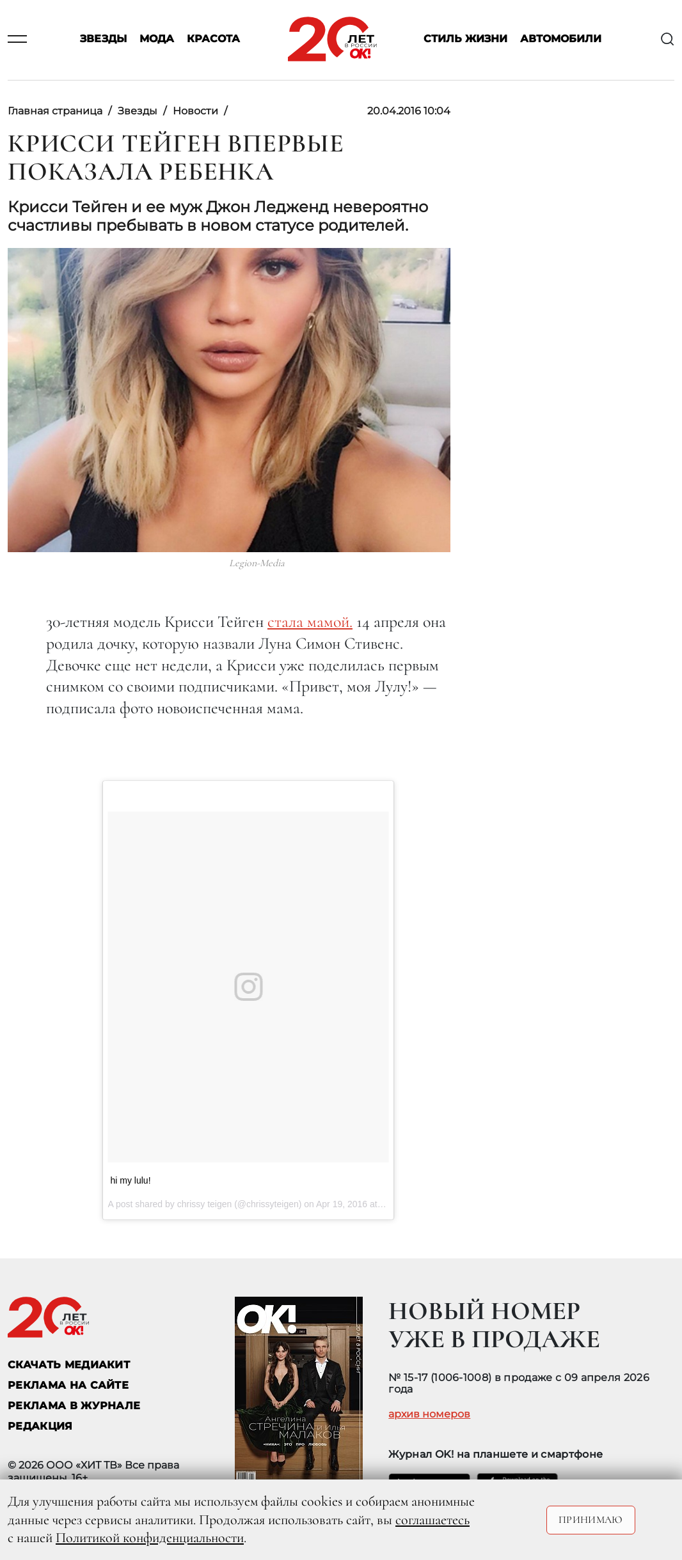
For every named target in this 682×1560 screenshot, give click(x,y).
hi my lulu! (131, 1180)
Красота (213, 39)
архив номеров (429, 1414)
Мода (156, 39)
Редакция (40, 1426)
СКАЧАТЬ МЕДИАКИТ (69, 1365)
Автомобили (560, 39)
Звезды (103, 39)
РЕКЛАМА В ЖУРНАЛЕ (74, 1406)
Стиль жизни (465, 39)
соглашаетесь (432, 1519)
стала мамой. (310, 621)
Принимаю (591, 1519)
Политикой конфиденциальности (150, 1537)
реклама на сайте (68, 1385)
